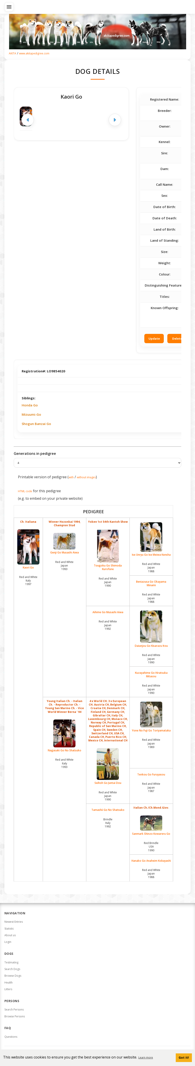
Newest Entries (13, 922)
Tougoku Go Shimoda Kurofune (108, 550)
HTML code (25, 491)
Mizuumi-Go (31, 414)
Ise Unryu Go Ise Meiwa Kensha (151, 539)
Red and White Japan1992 (108, 625)
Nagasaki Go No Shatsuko (64, 736)
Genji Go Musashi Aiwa (64, 543)
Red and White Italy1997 (28, 580)
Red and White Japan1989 (151, 743)
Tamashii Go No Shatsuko (107, 810)
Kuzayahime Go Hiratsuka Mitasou (151, 674)
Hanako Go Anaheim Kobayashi (151, 861)
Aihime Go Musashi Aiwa (108, 612)
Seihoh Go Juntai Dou (108, 766)
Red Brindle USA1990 (151, 846)
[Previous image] (27, 120)
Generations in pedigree (35, 453)
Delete (177, 339)
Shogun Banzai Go (36, 423)
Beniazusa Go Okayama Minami (151, 583)
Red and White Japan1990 (108, 582)
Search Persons (14, 1009)
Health (8, 982)
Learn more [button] (145, 1057)
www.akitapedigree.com (34, 53)
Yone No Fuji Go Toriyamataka (151, 717)
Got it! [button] (184, 1057)
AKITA (12, 53)
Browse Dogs (12, 976)
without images (86, 477)
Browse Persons (14, 1016)
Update (154, 339)
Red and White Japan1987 (151, 787)
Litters (8, 989)
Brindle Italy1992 (107, 822)
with (71, 477)
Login (7, 942)
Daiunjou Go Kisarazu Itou (151, 629)
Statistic (9, 928)
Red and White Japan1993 (64, 565)
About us (10, 935)
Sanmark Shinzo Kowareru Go (151, 825)
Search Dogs (12, 969)
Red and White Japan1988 (151, 567)
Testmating (11, 962)
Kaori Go (28, 549)
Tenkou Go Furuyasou (151, 774)
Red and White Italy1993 (64, 763)
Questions (10, 1037)
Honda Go (30, 405)
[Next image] (115, 120)
